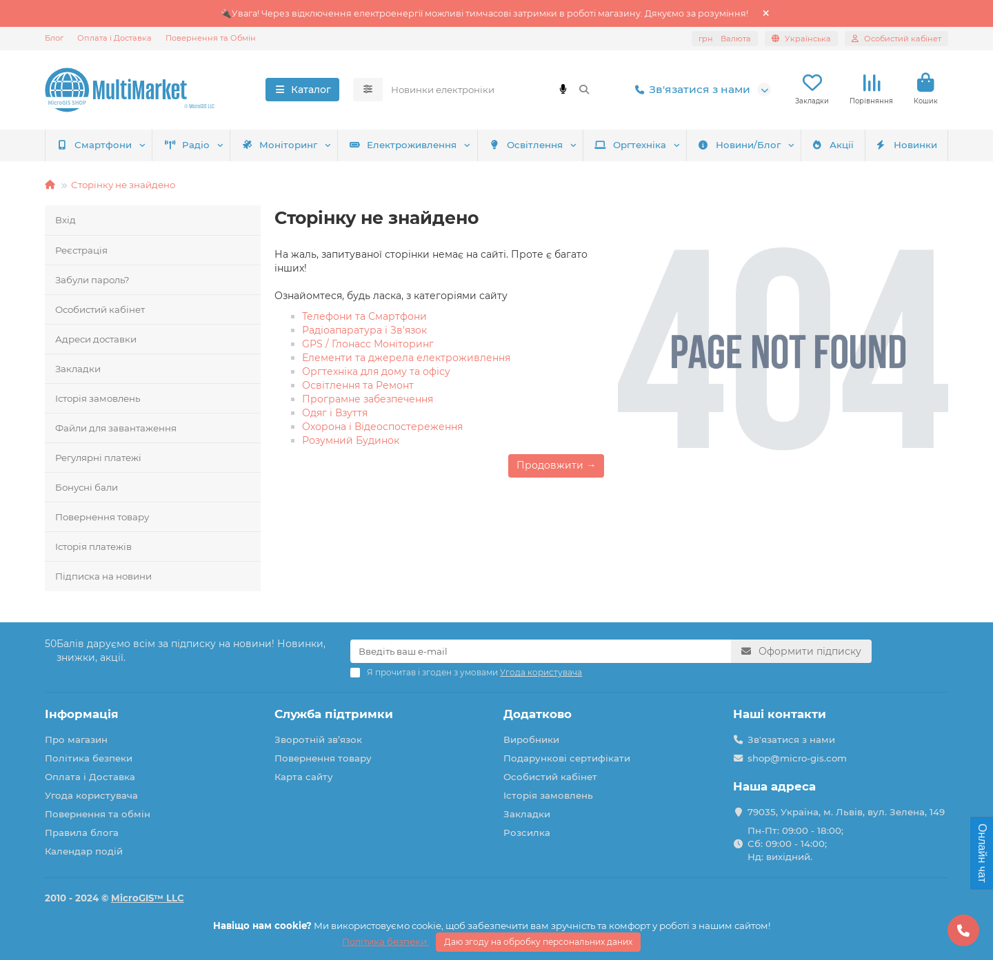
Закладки (78, 368)
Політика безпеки (88, 758)
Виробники (531, 739)
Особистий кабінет (100, 309)
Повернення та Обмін (211, 38)
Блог (54, 38)
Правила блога (82, 832)
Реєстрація (81, 250)
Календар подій (84, 851)
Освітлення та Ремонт (358, 385)
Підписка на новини (103, 576)
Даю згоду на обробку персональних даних (538, 942)
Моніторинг (279, 144)
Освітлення (526, 144)
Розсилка (526, 832)
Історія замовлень (97, 398)
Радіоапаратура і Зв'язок (364, 330)
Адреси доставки (96, 339)
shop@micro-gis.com (797, 758)
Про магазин (76, 739)
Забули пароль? (92, 279)
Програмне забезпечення (367, 399)
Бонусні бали (86, 487)
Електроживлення (403, 144)
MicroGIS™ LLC (147, 897)
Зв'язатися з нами (690, 89)
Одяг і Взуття (335, 413)
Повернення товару (102, 516)
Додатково (537, 714)
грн (725, 38)
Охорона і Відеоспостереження (382, 426)
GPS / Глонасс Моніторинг (368, 344)
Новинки (906, 144)
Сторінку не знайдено (123, 184)
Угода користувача (91, 795)
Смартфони (94, 144)
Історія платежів (93, 546)
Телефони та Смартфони (364, 316)
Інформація (82, 714)
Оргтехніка (630, 144)
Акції (832, 144)
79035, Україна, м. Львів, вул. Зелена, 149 (846, 811)
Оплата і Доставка (114, 38)
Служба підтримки (333, 714)
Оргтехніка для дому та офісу (376, 371)
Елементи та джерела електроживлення (406, 357)
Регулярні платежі (98, 457)
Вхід (65, 219)
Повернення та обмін (97, 813)
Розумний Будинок (350, 440)
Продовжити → (556, 465)
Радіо (187, 144)
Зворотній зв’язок (318, 739)
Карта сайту (303, 776)
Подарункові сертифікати (566, 758)
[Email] (540, 651)
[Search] (491, 89)
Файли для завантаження (116, 427)
